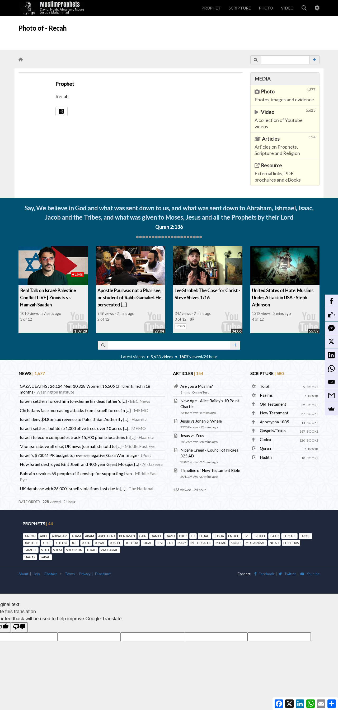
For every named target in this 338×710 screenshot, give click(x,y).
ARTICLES (188, 373)
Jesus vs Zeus (192, 435)
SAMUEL (31, 550)
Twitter (287, 574)
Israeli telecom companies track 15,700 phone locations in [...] (77, 437)
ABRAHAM (59, 536)
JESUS (180, 326)
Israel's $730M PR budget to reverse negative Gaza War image (78, 455)
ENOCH (234, 536)
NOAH (274, 543)
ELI (193, 536)
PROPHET (211, 8)
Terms (70, 574)
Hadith (266, 457)
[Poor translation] (19, 627)
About (23, 574)
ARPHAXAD (106, 536)
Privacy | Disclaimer (95, 574)
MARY (181, 543)
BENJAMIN (127, 536)
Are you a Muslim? (196, 386)
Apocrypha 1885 (274, 421)
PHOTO (266, 8)
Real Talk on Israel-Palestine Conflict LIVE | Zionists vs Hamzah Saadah (48, 297)
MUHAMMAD (255, 543)
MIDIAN (221, 543)
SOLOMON (74, 550)
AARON (30, 536)
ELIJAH (204, 536)
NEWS (31, 373)
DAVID (170, 536)
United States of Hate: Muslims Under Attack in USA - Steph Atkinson (282, 297)
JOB (75, 543)
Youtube (310, 574)
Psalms (266, 395)
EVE (247, 536)
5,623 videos (162, 356)
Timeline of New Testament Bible (210, 470)
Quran (265, 448)
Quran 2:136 (169, 227)
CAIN (143, 536)
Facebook (264, 574)
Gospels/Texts (273, 430)
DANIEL (156, 536)
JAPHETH (31, 543)
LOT (170, 543)
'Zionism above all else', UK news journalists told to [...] (70, 446)
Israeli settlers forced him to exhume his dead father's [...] (73, 401)
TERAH (92, 550)
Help (36, 574)
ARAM (89, 536)
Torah (265, 386)
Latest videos (133, 356)
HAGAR (30, 557)
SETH (45, 550)
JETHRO (61, 543)
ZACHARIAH (110, 550)
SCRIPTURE (240, 8)
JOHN (86, 543)
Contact (50, 574)
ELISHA (219, 536)
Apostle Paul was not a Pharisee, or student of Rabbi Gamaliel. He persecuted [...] (129, 297)
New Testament (274, 412)
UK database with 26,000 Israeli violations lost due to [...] (72, 488)
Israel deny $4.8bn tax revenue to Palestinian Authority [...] (74, 419)
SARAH (45, 557)
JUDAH (147, 543)
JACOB (305, 536)
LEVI (160, 543)
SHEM (57, 550)
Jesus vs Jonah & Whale (201, 421)
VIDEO (287, 8)
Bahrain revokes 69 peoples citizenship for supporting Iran (76, 473)
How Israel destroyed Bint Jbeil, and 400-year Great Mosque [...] (79, 464)
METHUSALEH (200, 543)
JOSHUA (132, 543)
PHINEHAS (291, 543)
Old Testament (273, 404)
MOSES (236, 543)
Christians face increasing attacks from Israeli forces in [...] (75, 410)
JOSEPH (115, 543)
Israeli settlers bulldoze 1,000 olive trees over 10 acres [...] (74, 428)
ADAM (76, 536)
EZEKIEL (260, 536)
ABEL (44, 536)
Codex (265, 439)
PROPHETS (37, 523)
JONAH (100, 543)
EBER (183, 536)
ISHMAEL (289, 536)
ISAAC (274, 536)
